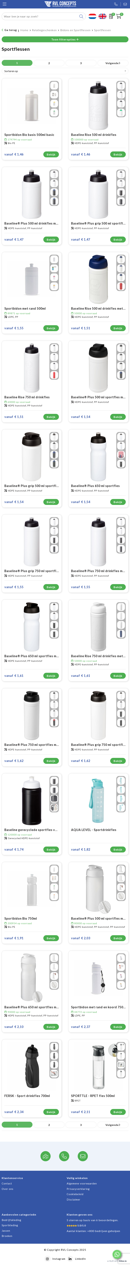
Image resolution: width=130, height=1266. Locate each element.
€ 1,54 (80, 417)
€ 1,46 (14, 154)
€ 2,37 (80, 1027)
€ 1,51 (80, 328)
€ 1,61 (14, 676)
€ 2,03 (80, 938)
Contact (7, 1183)
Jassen (6, 1230)
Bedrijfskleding (11, 1219)
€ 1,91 (14, 938)
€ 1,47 (14, 239)
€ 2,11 (80, 1112)
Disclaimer (73, 1199)
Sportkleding (10, 1225)
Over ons (7, 1188)
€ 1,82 (80, 849)
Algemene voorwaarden (82, 1183)
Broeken (7, 1235)
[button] (117, 1254)
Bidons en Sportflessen (75, 30)
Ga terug (10, 29)
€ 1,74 (14, 849)
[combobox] (40, 16)
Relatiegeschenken (44, 30)
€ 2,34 (14, 1112)
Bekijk (51, 154)
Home (24, 30)
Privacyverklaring (78, 1188)
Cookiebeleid (75, 1194)
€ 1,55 (14, 328)
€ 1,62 (14, 761)
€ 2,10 (14, 1027)
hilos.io (123, 1261)
